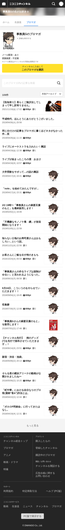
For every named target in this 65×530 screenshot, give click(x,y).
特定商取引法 (29, 491)
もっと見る (33, 425)
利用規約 (8, 491)
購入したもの (43, 441)
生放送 (18, 22)
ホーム (6, 22)
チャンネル (42, 506)
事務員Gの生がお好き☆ (16, 11)
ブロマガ (31, 22)
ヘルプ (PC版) (54, 491)
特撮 (5, 469)
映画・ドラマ (10, 462)
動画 (5, 506)
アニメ (7, 455)
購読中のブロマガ (45, 455)
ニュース (28, 506)
